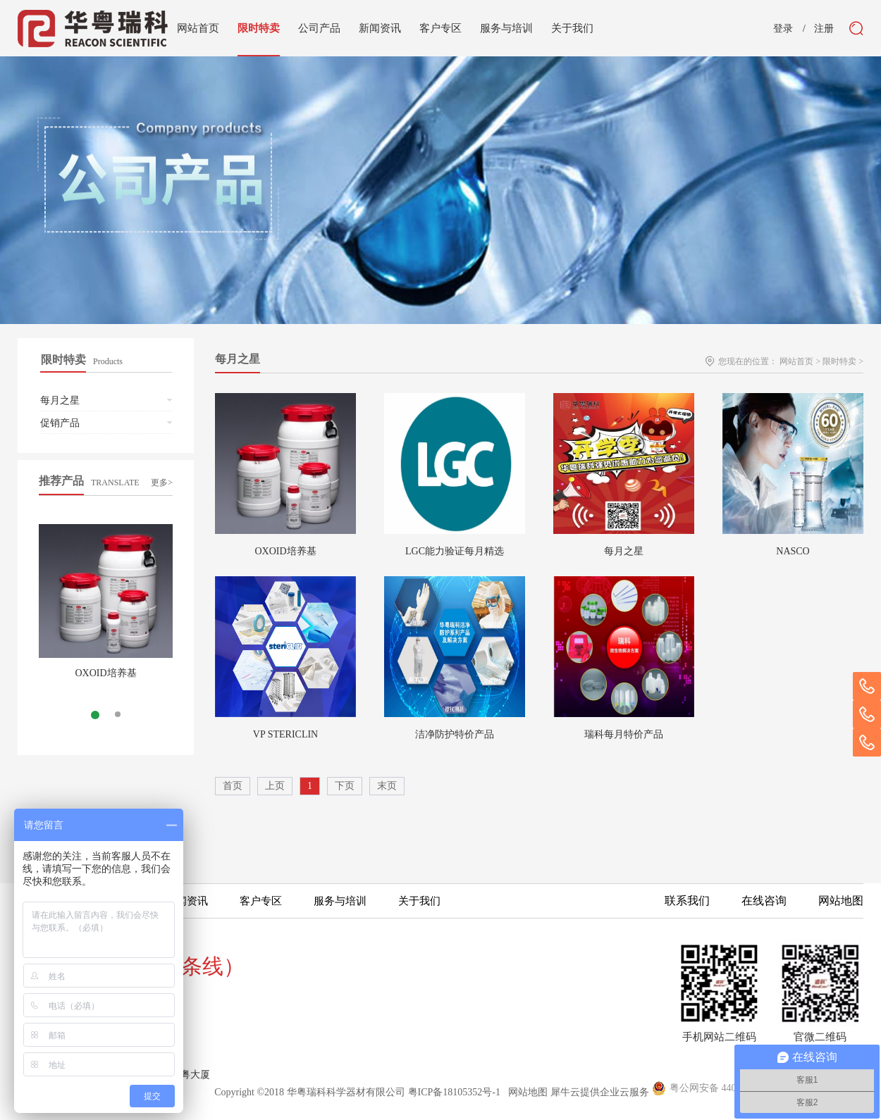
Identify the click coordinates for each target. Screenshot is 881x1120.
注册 (824, 29)
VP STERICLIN (285, 734)
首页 (232, 785)
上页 (275, 785)
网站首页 (198, 28)
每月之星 (623, 551)
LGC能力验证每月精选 (454, 551)
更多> (162, 482)
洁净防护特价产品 (454, 734)
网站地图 (525, 1092)
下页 (345, 785)
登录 (783, 29)
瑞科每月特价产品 (623, 734)
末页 (387, 785)
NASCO (792, 551)
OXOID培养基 (105, 673)
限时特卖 (839, 361)
